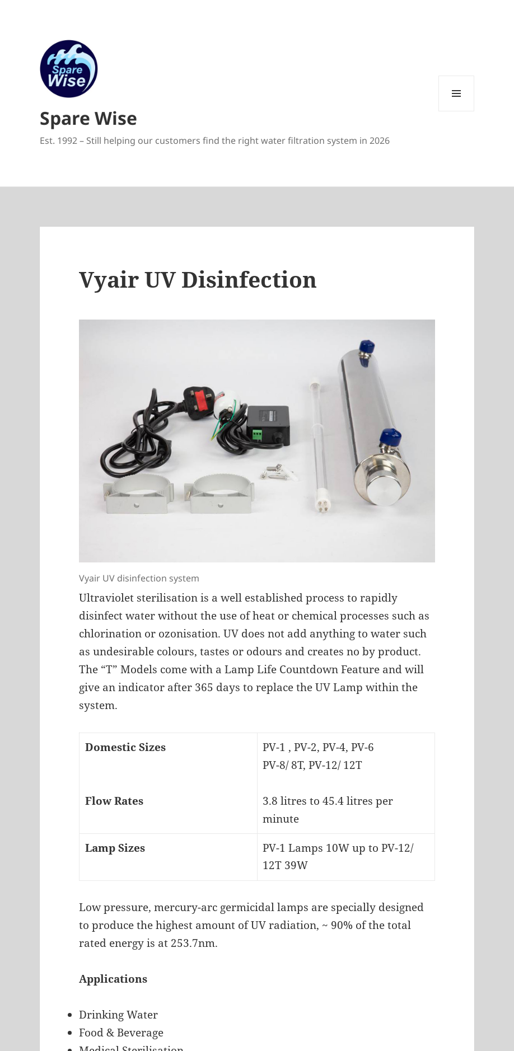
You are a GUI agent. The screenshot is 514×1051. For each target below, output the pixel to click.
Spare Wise (88, 118)
